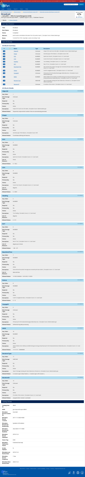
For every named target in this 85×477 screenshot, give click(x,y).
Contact (27, 468)
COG (15, 59)
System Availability (41, 468)
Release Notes (33, 468)
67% (79, 14)
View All (81, 1)
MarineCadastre (17, 12)
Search (15, 9)
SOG (15, 56)
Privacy (47, 468)
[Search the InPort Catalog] (71, 4)
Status (15, 70)
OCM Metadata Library (7, 12)
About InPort (22, 468)
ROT (15, 64)
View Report (80, 17)
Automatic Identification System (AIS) (30, 12)
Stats (21, 9)
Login (2, 9)
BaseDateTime (17, 67)
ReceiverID (16, 84)
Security (52, 468)
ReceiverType (17, 80)
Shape (15, 54)
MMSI (15, 77)
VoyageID (16, 73)
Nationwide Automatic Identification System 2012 (49, 12)
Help (26, 9)
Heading (16, 61)
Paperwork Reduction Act (60, 468)
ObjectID (16, 51)
